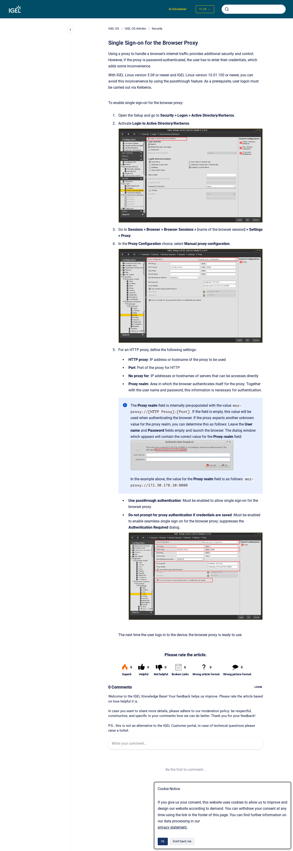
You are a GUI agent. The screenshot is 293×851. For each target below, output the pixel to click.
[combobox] (253, 9)
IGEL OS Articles (135, 28)
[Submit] (227, 9)
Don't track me (182, 841)
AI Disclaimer (178, 9)
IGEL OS (113, 28)
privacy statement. (172, 827)
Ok (163, 841)
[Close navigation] (70, 29)
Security (157, 28)
